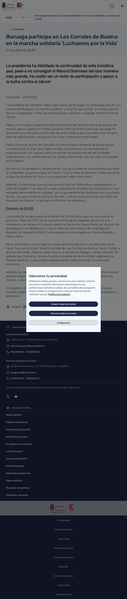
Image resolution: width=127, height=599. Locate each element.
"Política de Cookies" (59, 294)
